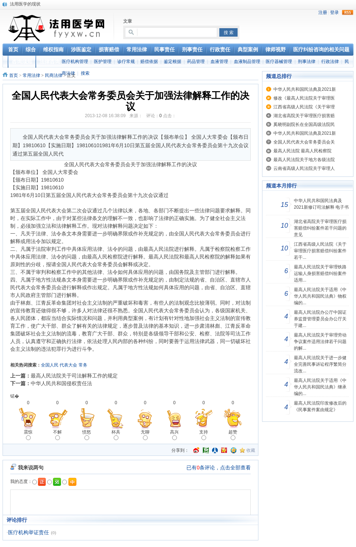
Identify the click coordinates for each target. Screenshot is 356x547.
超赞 (232, 434)
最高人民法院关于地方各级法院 (304, 159)
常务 (83, 365)
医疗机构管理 (75, 61)
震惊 (28, 434)
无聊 (145, 434)
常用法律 (31, 75)
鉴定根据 (172, 61)
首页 (13, 75)
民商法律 (54, 75)
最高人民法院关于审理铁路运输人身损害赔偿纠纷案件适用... (320, 273)
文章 (127, 21)
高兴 (174, 434)
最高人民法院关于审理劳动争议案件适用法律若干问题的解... (320, 341)
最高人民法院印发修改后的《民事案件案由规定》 (320, 406)
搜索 (85, 73)
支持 (203, 434)
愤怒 (86, 434)
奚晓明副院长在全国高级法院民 (304, 124)
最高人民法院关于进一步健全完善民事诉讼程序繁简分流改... (320, 364)
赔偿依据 (149, 61)
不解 (57, 434)
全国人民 (49, 365)
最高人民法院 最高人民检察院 (302, 150)
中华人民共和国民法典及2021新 (304, 89)
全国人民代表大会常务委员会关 (304, 142)
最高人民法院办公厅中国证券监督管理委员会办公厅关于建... (320, 319)
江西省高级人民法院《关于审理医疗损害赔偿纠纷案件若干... (320, 251)
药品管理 (196, 61)
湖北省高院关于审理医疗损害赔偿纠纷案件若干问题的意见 (320, 228)
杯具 (115, 434)
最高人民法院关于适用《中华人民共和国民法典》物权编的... (320, 296)
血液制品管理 (247, 61)
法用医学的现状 (25, 4)
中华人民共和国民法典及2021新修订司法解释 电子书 (321, 204)
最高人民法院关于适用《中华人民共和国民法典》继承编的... (320, 387)
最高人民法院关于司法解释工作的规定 (74, 376)
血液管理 (219, 61)
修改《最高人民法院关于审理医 (304, 98)
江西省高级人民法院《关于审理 (304, 106)
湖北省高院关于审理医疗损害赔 (304, 115)
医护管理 (102, 61)
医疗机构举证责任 (28, 532)
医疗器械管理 (279, 61)
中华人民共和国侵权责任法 (61, 383)
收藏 (250, 450)
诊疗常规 (126, 61)
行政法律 (330, 61)
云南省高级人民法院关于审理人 (304, 168)
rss (347, 12)
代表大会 (68, 365)
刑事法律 (306, 61)
